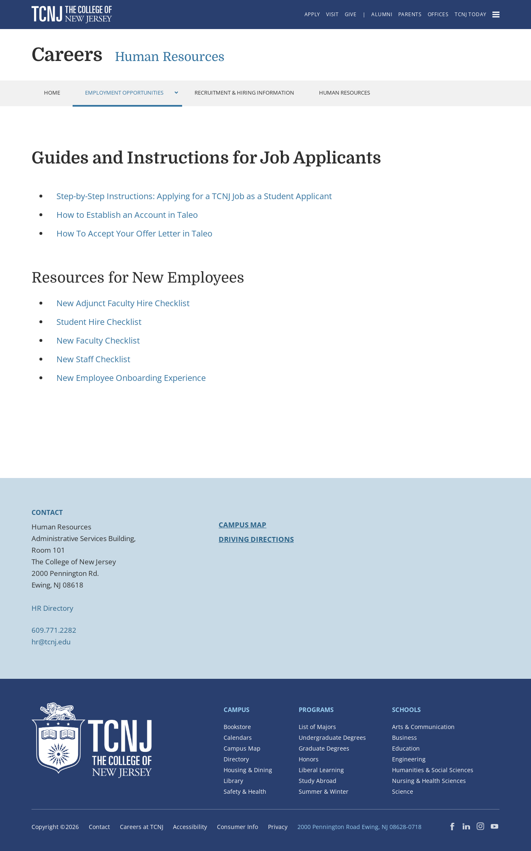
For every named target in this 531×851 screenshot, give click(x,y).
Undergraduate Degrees (332, 737)
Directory (236, 759)
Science (402, 791)
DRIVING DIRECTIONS (256, 539)
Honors (309, 759)
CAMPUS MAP (242, 524)
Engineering (409, 759)
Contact (99, 827)
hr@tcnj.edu (51, 641)
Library (233, 781)
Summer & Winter (323, 791)
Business (404, 737)
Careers (67, 55)
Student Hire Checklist (98, 321)
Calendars (238, 737)
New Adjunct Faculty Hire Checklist (123, 303)
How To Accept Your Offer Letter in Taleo (134, 233)
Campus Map (242, 748)
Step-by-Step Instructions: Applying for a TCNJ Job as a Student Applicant (194, 196)
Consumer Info (237, 827)
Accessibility (190, 827)
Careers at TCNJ (141, 827)
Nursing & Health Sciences (429, 781)
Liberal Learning (321, 770)
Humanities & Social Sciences (432, 770)
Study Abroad (317, 781)
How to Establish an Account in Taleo (127, 214)
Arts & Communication (423, 727)
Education (406, 748)
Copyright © (55, 827)
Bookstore (237, 727)
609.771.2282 (54, 630)
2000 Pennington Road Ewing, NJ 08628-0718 (359, 827)
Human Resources (169, 57)
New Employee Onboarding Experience (131, 377)
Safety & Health (245, 791)
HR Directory (52, 608)
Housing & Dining (248, 770)
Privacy (277, 827)
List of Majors (317, 727)
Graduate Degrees (324, 748)
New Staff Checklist (93, 359)
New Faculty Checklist (98, 340)
